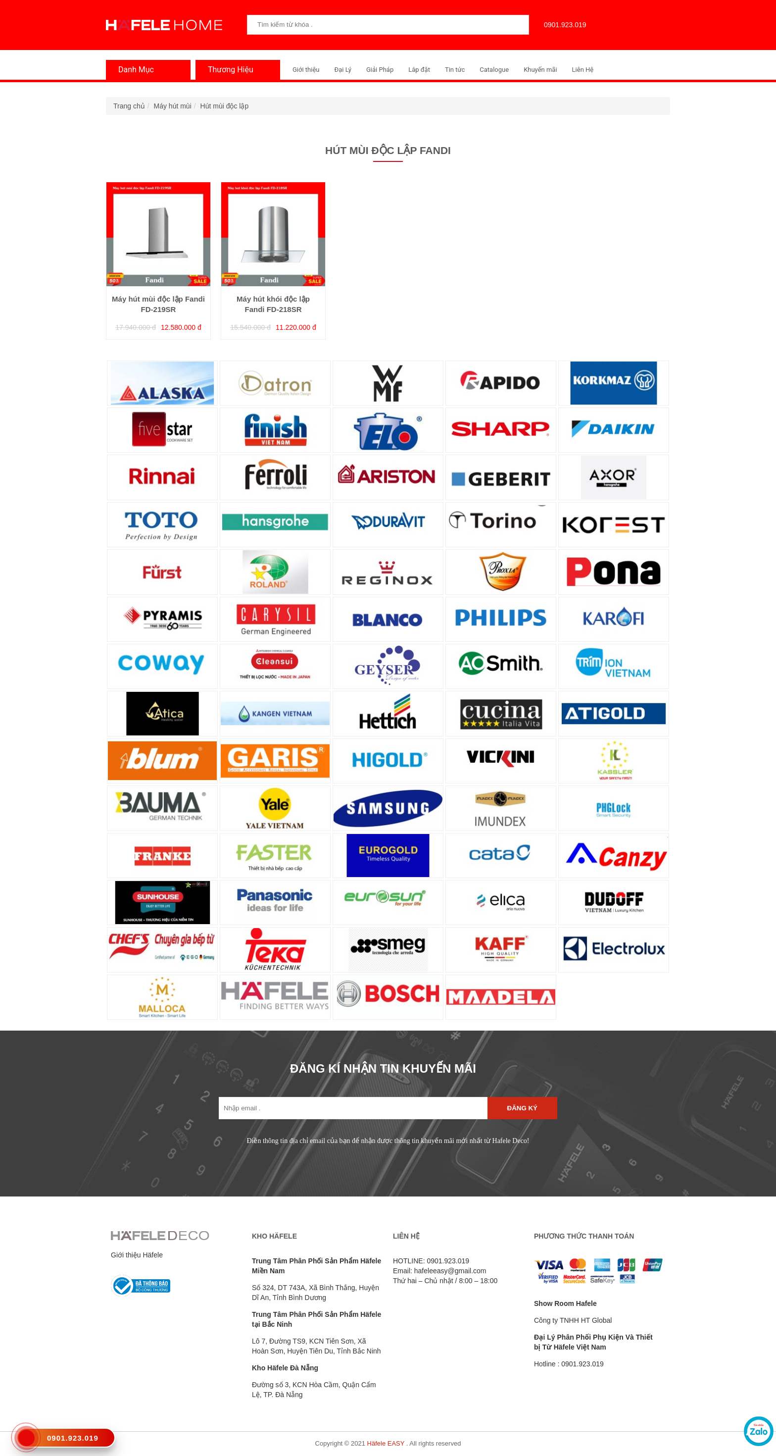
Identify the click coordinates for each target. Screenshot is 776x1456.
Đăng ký (522, 1108)
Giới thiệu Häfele (137, 1255)
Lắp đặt (419, 69)
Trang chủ (129, 106)
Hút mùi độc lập (224, 106)
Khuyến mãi (540, 69)
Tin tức (455, 69)
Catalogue (494, 69)
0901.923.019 (562, 25)
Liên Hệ (583, 69)
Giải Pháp (379, 69)
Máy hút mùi (173, 106)
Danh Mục (133, 69)
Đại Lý (342, 69)
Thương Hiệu (228, 69)
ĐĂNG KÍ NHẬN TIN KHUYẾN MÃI (383, 1068)
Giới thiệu (305, 69)
